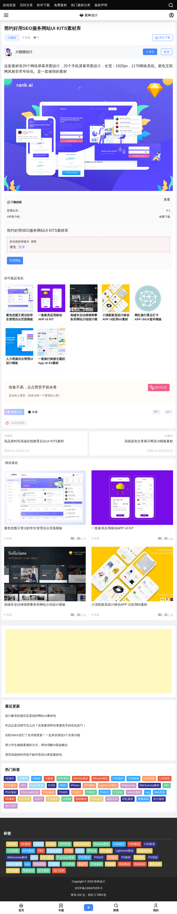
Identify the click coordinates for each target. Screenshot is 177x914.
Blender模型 (100, 778)
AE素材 (23, 778)
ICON (51, 785)
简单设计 (99, 881)
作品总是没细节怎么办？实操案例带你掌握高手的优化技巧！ (45, 725)
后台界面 (24, 799)
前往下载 (162, 38)
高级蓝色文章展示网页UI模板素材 (148, 441)
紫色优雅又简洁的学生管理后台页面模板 (33, 528)
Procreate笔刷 (29, 792)
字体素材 (52, 799)
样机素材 (127, 799)
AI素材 (49, 778)
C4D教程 (133, 778)
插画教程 (81, 799)
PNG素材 (11, 792)
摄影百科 (112, 799)
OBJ (166, 785)
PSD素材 (48, 792)
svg (147, 792)
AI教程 (36, 778)
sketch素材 (134, 792)
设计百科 (10, 805)
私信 (166, 51)
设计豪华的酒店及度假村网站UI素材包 (30, 715)
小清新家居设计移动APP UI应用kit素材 (119, 604)
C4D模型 (164, 778)
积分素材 (158, 799)
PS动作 (63, 792)
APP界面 (63, 778)
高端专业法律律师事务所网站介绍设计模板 (34, 604)
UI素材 (12, 37)
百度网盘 (15, 260)
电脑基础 (143, 799)
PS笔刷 (118, 792)
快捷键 (67, 799)
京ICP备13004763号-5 (88, 888)
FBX (23, 785)
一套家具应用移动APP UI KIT (112, 528)
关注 (150, 51)
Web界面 (159, 792)
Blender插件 (80, 778)
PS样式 (104, 792)
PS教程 (90, 792)
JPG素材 (89, 785)
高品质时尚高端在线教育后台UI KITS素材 (34, 441)
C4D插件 (118, 778)
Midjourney (128, 785)
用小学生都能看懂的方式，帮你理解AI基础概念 (36, 745)
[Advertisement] (88, 661)
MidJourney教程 (149, 785)
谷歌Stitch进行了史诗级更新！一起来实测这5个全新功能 (42, 735)
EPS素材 (10, 785)
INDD (63, 785)
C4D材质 (149, 778)
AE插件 (9, 778)
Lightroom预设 (108, 785)
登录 (21, 247)
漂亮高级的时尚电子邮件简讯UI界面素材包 (33, 754)
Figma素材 (37, 785)
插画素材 (96, 799)
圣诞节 (39, 799)
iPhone (75, 785)
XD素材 (10, 799)
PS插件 (77, 792)
